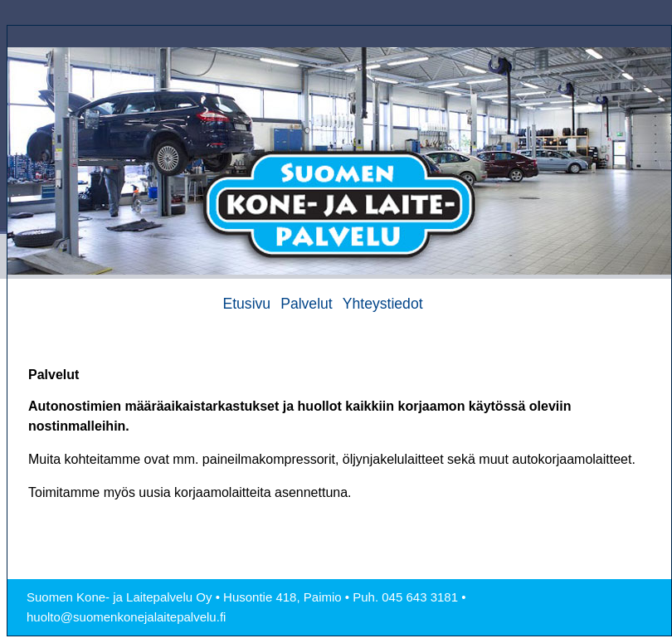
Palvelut (306, 303)
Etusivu (246, 303)
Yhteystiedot (383, 303)
